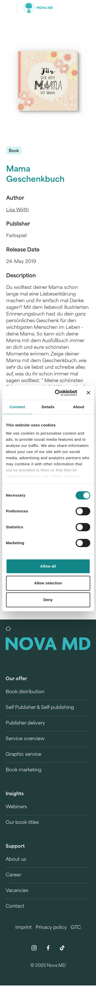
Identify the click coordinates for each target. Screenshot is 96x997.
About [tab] (78, 407)
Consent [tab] (17, 407)
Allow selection (48, 583)
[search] (82, 8)
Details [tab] (48, 407)
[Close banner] (88, 393)
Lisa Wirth (17, 210)
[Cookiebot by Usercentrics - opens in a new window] (57, 393)
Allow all (48, 566)
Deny (48, 599)
